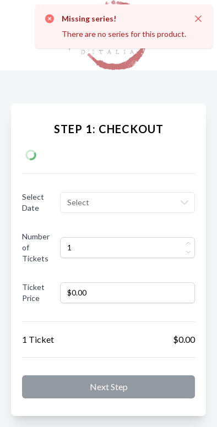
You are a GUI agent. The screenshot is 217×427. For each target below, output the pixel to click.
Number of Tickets (36, 247)
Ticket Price (33, 292)
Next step (109, 386)
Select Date (33, 202)
